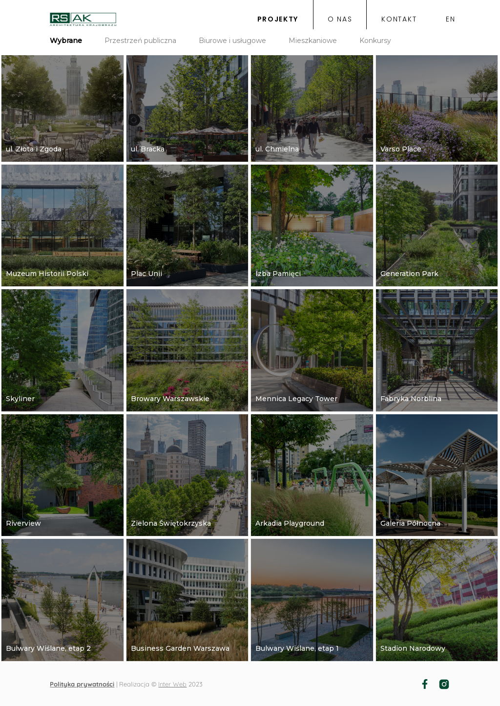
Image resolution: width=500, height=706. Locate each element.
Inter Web (172, 684)
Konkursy (375, 40)
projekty (277, 20)
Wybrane (66, 40)
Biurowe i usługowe (232, 40)
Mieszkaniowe (313, 40)
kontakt (399, 20)
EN (450, 20)
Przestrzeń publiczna (140, 40)
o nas (340, 20)
